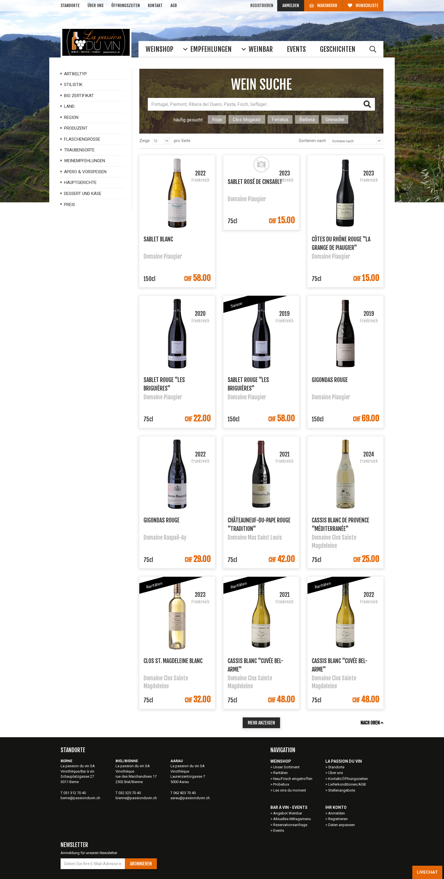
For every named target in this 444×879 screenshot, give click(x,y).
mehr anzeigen (261, 723)
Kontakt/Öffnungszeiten (348, 779)
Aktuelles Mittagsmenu (292, 819)
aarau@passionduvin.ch (190, 798)
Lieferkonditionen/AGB (347, 784)
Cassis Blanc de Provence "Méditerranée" (340, 524)
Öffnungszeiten (125, 5)
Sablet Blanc (158, 239)
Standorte (70, 5)
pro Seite (182, 140)
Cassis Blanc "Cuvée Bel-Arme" (255, 664)
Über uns (95, 5)
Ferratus (280, 119)
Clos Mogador (247, 119)
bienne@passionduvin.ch (136, 798)
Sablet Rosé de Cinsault (255, 181)
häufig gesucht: (188, 120)
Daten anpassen (341, 825)
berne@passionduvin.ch (80, 798)
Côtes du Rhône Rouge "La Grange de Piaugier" (341, 243)
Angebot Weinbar (287, 813)
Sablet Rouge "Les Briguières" (164, 383)
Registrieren (261, 5)
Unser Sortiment (286, 767)
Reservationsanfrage (290, 825)
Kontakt (155, 5)
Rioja (217, 119)
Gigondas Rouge (330, 379)
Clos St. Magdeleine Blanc (173, 660)
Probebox (281, 784)
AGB (173, 5)
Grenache (335, 119)
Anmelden (290, 5)
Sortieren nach (312, 140)
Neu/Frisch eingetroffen (292, 779)
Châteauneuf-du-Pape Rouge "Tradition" (259, 524)
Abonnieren (141, 864)
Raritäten (280, 773)
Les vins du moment (289, 790)
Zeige (144, 140)
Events (278, 830)
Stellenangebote (341, 790)
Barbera (307, 119)
